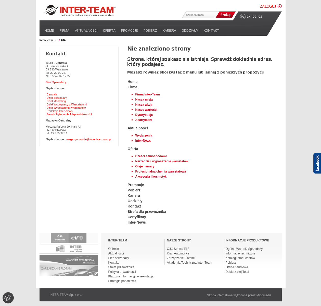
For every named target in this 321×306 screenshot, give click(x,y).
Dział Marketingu (57, 101)
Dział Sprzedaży (57, 97)
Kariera (169, 30)
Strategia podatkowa (122, 281)
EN (248, 16)
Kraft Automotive (178, 253)
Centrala (52, 94)
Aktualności (86, 30)
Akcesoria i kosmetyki (151, 176)
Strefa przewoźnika (121, 267)
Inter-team (80, 11)
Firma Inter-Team (147, 94)
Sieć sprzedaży (118, 258)
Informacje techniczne (240, 253)
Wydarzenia (143, 135)
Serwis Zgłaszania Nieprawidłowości (69, 114)
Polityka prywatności (122, 272)
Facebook (317, 172)
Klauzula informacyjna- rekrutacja (130, 276)
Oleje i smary (145, 166)
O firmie (113, 249)
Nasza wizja (143, 104)
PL (242, 16)
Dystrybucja (144, 115)
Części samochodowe (151, 156)
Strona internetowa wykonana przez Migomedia (239, 295)
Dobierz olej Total (237, 272)
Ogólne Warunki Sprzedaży (244, 249)
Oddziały (190, 30)
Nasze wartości (146, 110)
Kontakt (211, 30)
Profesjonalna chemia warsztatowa (160, 171)
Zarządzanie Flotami (181, 258)
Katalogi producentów (240, 258)
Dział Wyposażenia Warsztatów (66, 107)
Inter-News (143, 140)
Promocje (129, 30)
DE (254, 16)
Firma (64, 30)
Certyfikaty (137, 217)
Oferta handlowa (237, 267)
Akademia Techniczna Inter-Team (189, 262)
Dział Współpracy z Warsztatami (67, 104)
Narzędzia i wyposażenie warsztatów (161, 161)
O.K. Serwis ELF (178, 249)
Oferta (109, 30)
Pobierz (150, 30)
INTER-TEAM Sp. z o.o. (66, 295)
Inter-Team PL (48, 40)
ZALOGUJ (271, 6)
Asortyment (143, 120)
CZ (260, 16)
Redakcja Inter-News (60, 111)
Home (49, 30)
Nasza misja (144, 99)
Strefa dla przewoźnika (147, 212)
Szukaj (225, 14)
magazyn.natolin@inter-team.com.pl (88, 139)
